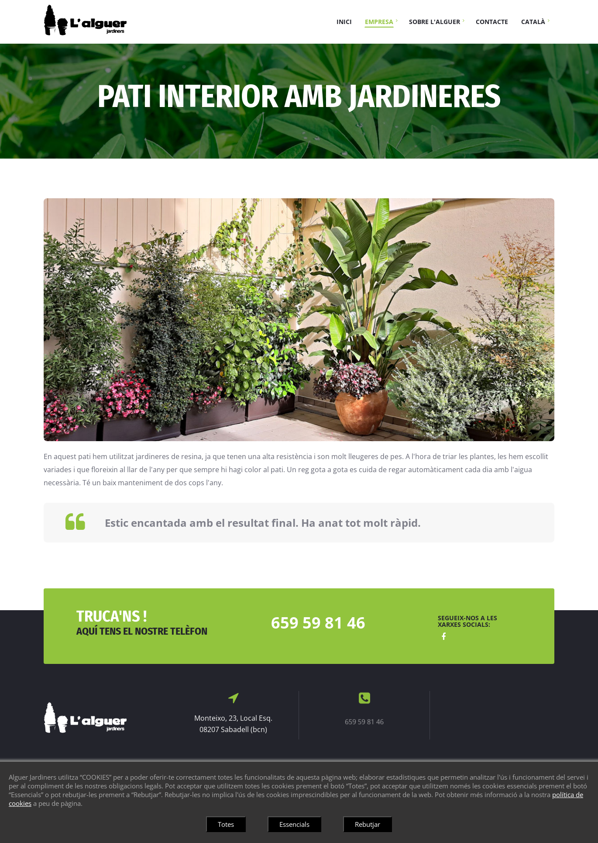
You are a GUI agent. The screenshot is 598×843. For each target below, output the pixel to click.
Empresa (379, 21)
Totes (226, 824)
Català (533, 21)
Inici (344, 21)
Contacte (492, 21)
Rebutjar (367, 824)
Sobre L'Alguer (434, 21)
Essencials (294, 824)
